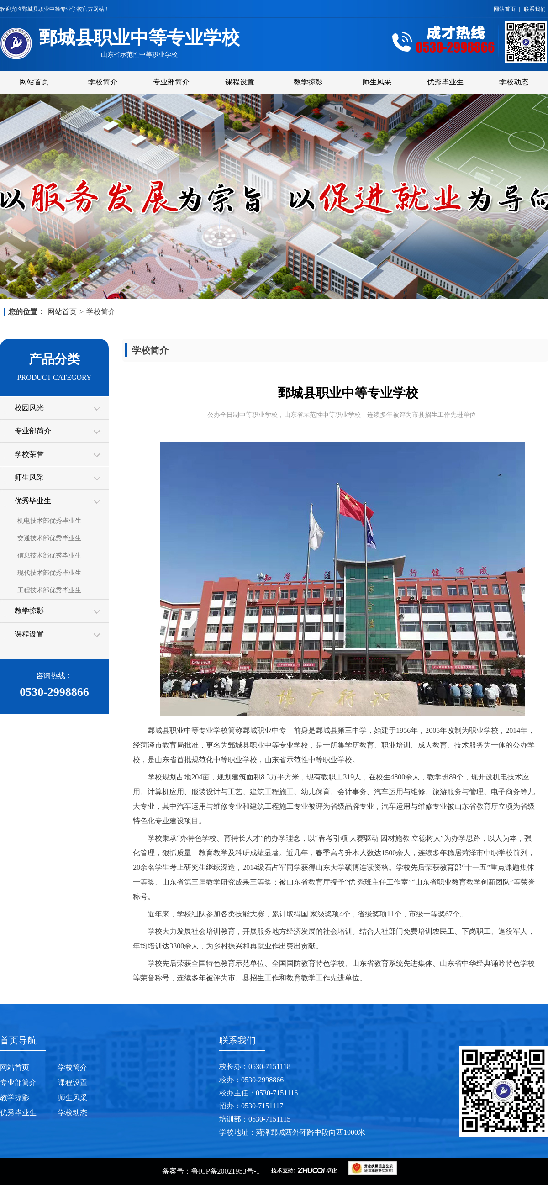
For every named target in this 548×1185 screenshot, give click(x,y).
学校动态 (513, 82)
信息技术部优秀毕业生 (49, 555)
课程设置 (239, 82)
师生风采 (376, 82)
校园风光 (29, 407)
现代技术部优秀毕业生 (49, 572)
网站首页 (505, 9)
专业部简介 (171, 82)
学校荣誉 (29, 454)
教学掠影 (308, 82)
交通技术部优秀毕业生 (49, 538)
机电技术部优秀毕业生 (49, 520)
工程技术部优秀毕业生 (49, 590)
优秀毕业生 (445, 82)
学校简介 (102, 82)
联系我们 (535, 9)
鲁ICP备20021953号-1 (225, 1171)
